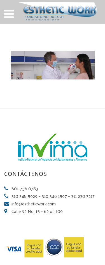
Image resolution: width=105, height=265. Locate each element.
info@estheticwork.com (33, 204)
